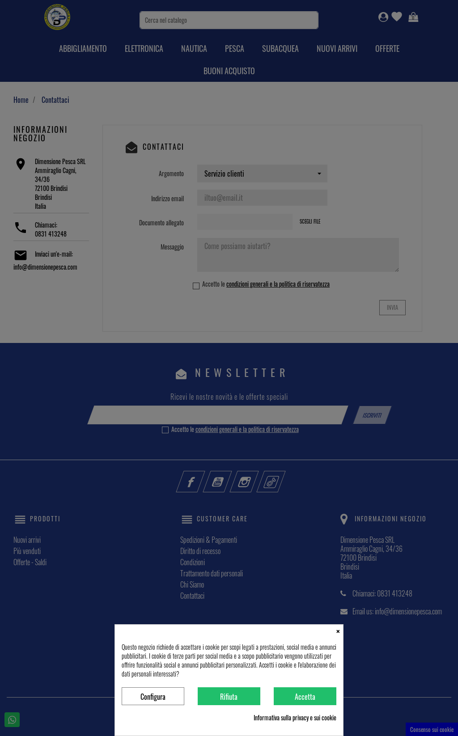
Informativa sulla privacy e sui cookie (295, 717)
